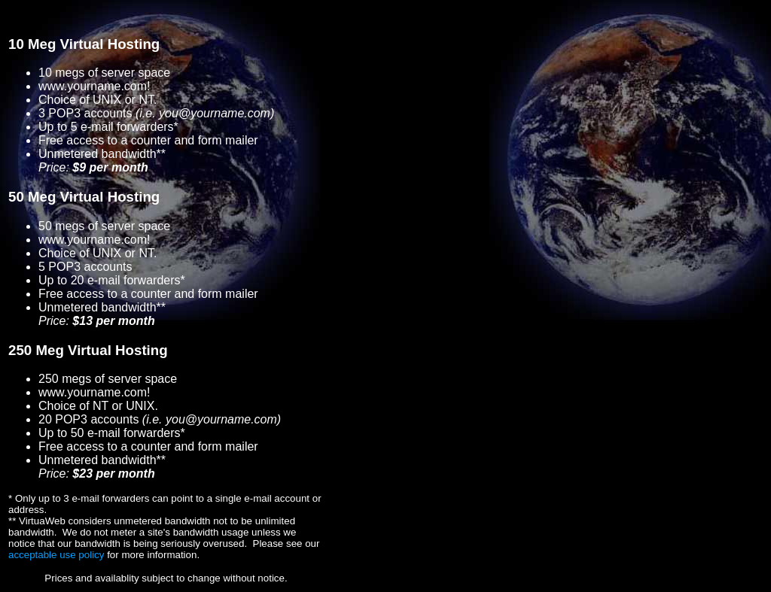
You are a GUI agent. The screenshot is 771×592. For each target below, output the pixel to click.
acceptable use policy (56, 554)
